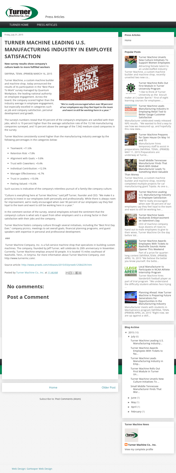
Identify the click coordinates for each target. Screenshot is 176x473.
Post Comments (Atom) (68, 398)
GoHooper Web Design (39, 468)
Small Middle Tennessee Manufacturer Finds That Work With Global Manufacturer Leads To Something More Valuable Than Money (146, 167)
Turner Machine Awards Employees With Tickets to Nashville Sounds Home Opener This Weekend (153, 245)
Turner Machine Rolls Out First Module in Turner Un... (145, 371)
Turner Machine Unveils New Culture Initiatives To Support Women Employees (154, 59)
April (134, 406)
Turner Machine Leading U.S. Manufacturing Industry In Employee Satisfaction (155, 194)
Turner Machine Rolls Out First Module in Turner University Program (153, 85)
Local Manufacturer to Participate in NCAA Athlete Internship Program (154, 269)
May (133, 402)
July (133, 336)
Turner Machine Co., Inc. (142, 444)
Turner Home (19, 25)
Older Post (109, 387)
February (136, 411)
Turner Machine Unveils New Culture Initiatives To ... (147, 380)
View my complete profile (139, 449)
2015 (131, 332)
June (133, 397)
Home (53, 387)
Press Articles (47, 25)
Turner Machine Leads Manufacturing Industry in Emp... (147, 361)
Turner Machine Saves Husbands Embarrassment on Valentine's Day (154, 217)
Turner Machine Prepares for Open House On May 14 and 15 (154, 137)
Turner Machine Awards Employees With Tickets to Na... (147, 350)
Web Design (18, 468)
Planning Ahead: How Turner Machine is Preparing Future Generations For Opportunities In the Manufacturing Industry (155, 298)
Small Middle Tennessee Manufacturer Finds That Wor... (146, 389)
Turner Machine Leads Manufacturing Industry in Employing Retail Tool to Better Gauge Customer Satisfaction (154, 111)
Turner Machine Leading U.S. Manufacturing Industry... (147, 342)
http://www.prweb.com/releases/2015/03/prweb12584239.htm (56, 264)
